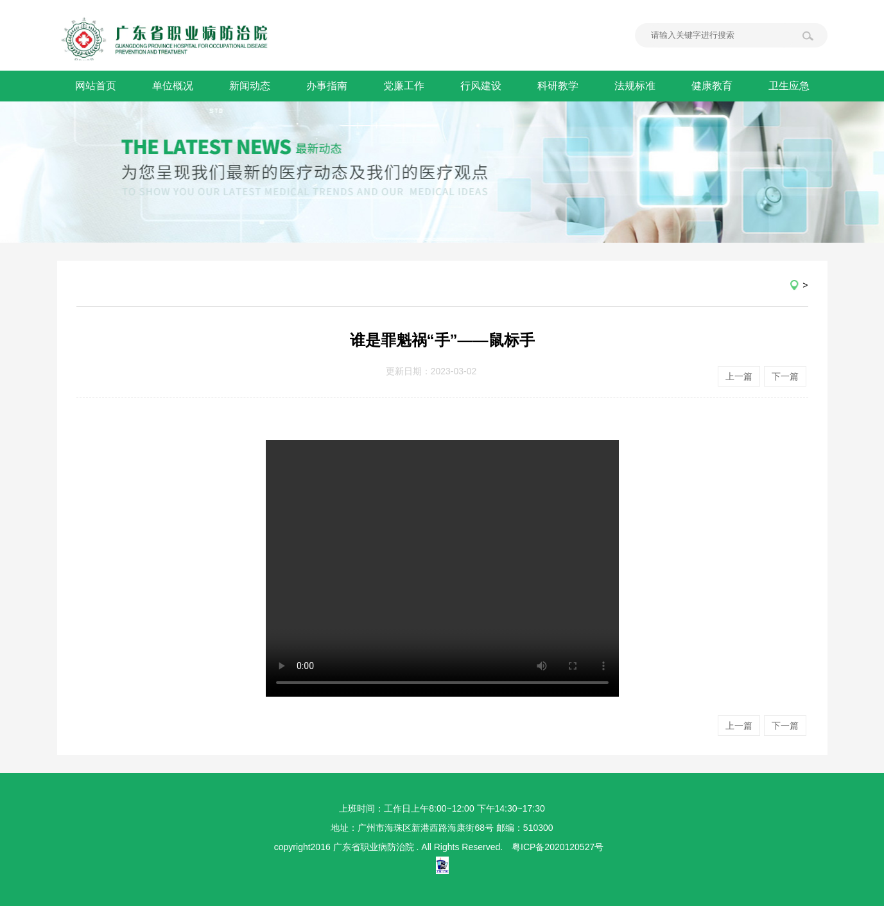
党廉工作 (403, 85)
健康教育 (711, 85)
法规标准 (634, 85)
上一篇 (738, 376)
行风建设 (480, 85)
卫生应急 (789, 85)
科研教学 (557, 85)
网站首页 (95, 85)
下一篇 (785, 376)
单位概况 (172, 85)
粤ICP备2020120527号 (557, 847)
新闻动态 (249, 85)
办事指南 (326, 85)
